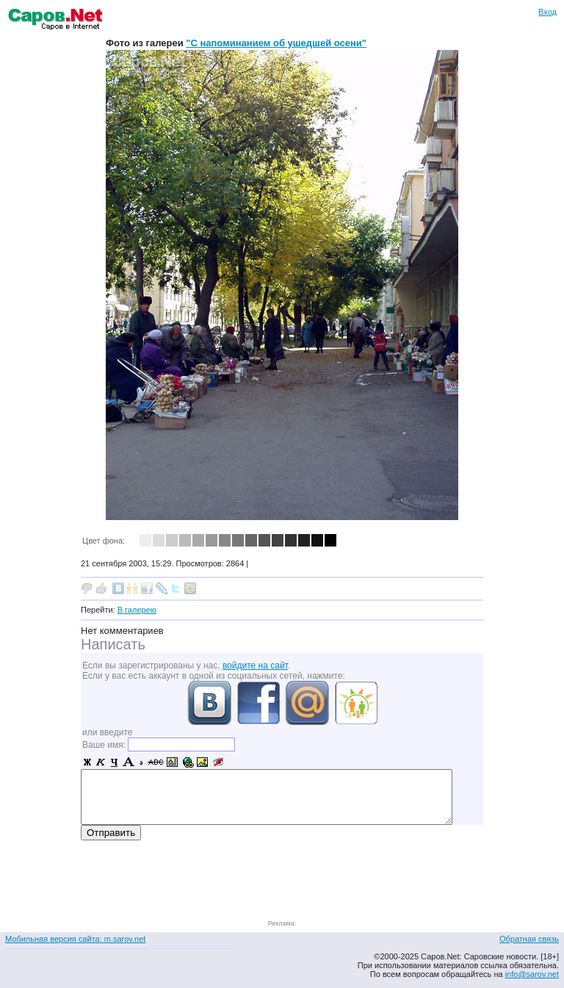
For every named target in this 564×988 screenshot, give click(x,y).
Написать (113, 644)
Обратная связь (529, 938)
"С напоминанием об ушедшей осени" (276, 42)
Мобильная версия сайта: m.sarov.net (75, 938)
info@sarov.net (532, 974)
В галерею (137, 609)
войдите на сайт (255, 665)
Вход (547, 11)
